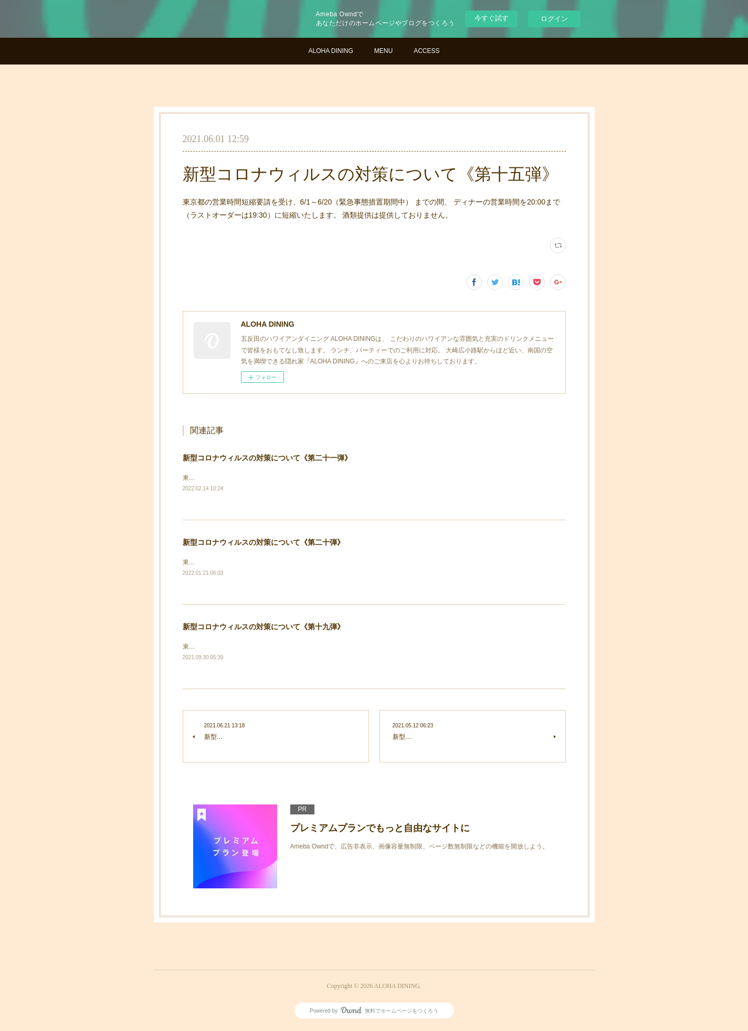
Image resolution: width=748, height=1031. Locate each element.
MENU (383, 51)
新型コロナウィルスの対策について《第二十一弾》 (267, 458)
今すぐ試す (492, 18)
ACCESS (426, 51)
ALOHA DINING (330, 51)
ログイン (554, 19)
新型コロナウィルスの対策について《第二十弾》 (263, 543)
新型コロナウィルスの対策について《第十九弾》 (263, 628)
